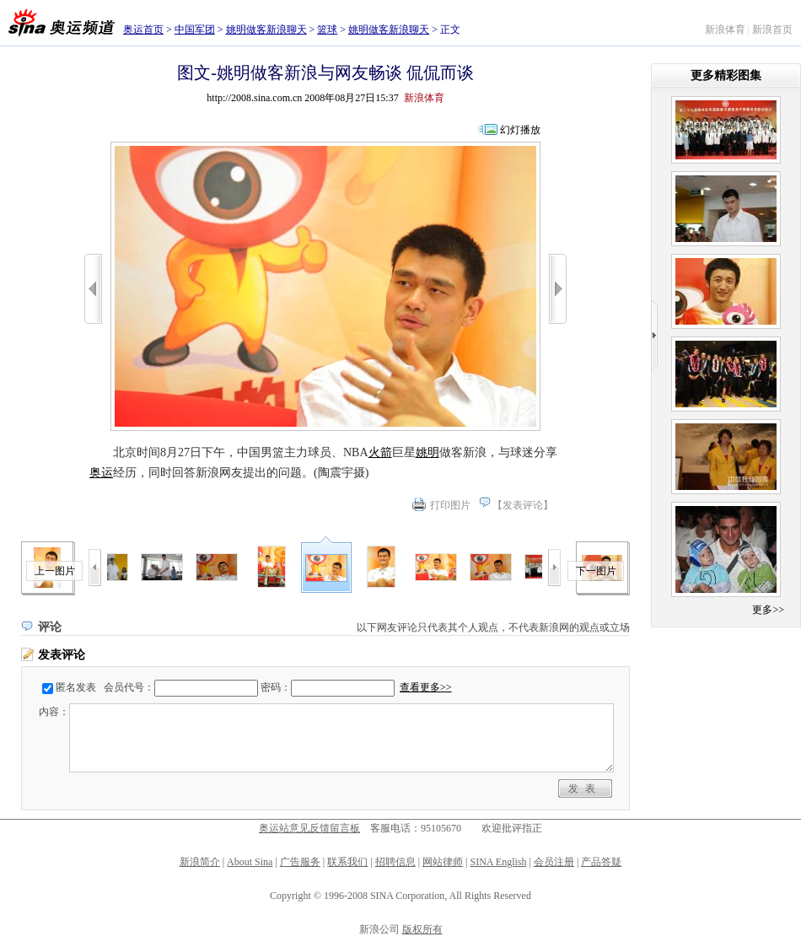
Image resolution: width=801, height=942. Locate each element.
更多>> (768, 610)
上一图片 (55, 571)
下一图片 (596, 571)
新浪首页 (772, 29)
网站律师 (442, 862)
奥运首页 (143, 29)
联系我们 (347, 862)
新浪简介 (200, 862)
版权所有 (422, 929)
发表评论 (523, 505)
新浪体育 (725, 29)
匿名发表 (76, 687)
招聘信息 (395, 862)
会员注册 (554, 862)
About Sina (249, 862)
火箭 (380, 452)
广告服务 (300, 862)
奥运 (101, 472)
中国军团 (195, 29)
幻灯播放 (520, 130)
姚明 (427, 452)
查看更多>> (426, 687)
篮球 (327, 29)
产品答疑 (601, 862)
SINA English (498, 862)
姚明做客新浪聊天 (266, 29)
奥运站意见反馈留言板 (309, 828)
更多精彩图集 (726, 75)
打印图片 (450, 505)
